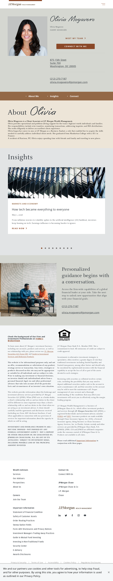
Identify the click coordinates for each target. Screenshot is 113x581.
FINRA (60, 416)
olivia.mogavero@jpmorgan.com (69, 82)
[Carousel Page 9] (71, 248)
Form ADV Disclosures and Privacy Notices (32, 529)
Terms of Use (37, 562)
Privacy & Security (18, 562)
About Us (17, 487)
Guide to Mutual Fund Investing (27, 537)
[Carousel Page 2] (45, 248)
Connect (74, 96)
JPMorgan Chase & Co (68, 487)
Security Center (20, 546)
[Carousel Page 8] (67, 248)
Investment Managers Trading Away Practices (33, 533)
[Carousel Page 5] (56, 248)
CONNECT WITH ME (75, 46)
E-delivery (17, 550)
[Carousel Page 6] (60, 248)
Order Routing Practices (24, 521)
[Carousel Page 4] (52, 248)
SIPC (69, 416)
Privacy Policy (32, 576)
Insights (54, 96)
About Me (33, 96)
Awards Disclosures (22, 554)
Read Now (18, 228)
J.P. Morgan (63, 491)
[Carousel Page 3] (49, 248)
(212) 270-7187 (70, 306)
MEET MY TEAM (74, 38)
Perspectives (19, 483)
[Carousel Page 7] (64, 248)
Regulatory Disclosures (91, 562)
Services (17, 474)
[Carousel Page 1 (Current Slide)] (41, 248)
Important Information (86, 441)
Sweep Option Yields (22, 525)
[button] (109, 572)
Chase (61, 495)
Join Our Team (19, 499)
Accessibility (53, 562)
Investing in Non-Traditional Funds (28, 542)
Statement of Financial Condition (27, 512)
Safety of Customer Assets (25, 516)
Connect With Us (65, 474)
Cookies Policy (70, 562)
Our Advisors (19, 478)
